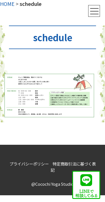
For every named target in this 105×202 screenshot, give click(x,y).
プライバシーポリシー (29, 164)
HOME (7, 3)
